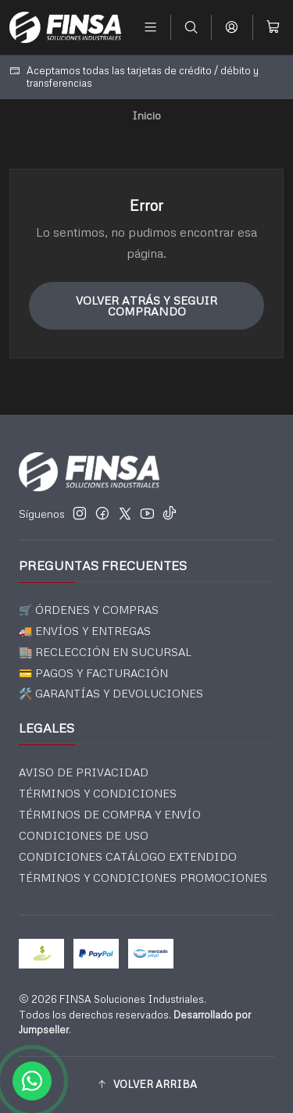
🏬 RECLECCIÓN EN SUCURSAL (105, 651)
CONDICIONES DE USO (83, 835)
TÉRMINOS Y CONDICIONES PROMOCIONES (143, 877)
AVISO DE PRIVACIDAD (83, 772)
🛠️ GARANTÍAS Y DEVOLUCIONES (111, 693)
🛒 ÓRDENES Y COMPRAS (89, 609)
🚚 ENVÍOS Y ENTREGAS (85, 630)
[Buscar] (191, 27)
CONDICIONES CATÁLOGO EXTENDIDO (128, 856)
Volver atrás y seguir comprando (146, 305)
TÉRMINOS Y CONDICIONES (98, 793)
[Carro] (273, 27)
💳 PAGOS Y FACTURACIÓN (93, 673)
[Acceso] (231, 27)
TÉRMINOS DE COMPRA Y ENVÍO (110, 814)
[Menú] (150, 27)
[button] (146, 1085)
